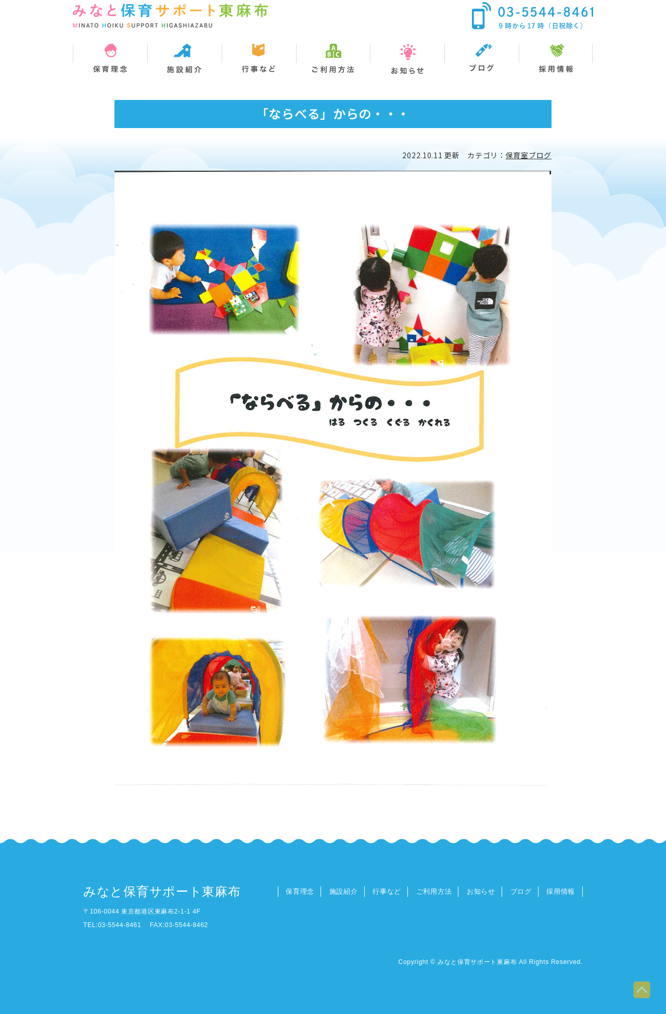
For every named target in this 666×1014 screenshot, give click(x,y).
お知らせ (481, 891)
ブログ (521, 891)
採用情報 (560, 891)
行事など (387, 891)
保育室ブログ (529, 155)
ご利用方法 (434, 891)
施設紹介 (343, 891)
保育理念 (300, 891)
